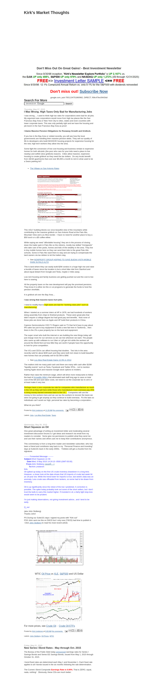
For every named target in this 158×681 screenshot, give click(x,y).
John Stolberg (35, 523)
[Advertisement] (79, 44)
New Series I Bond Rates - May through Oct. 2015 (52, 647)
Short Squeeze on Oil (36, 427)
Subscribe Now (94, 91)
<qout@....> (49, 464)
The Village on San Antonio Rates (44, 168)
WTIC (52, 636)
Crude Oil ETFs (67, 626)
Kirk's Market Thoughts (46, 12)
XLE (56, 573)
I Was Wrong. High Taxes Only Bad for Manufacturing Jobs (58, 111)
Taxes (54, 415)
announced (61, 652)
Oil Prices (45, 636)
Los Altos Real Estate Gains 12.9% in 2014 (52, 360)
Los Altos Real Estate (43, 415)
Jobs (32, 415)
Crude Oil (51, 626)
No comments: (58, 410)
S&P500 (64, 573)
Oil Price (46, 573)
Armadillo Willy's (41, 377)
